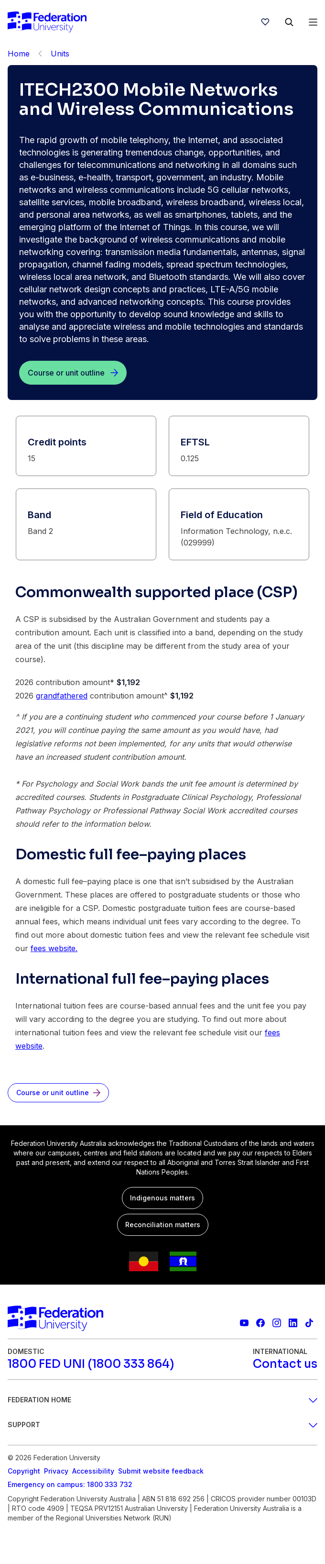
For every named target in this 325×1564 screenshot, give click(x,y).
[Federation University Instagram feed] (277, 1323)
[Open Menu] (313, 22)
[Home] (47, 22)
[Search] (289, 22)
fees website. (54, 948)
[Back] (40, 53)
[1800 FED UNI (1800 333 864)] (91, 1364)
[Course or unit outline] (73, 373)
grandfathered (61, 695)
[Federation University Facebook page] (260, 1323)
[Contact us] (285, 1364)
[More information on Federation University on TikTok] (309, 1323)
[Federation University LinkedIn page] (293, 1323)
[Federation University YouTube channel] (244, 1323)
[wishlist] (265, 22)
